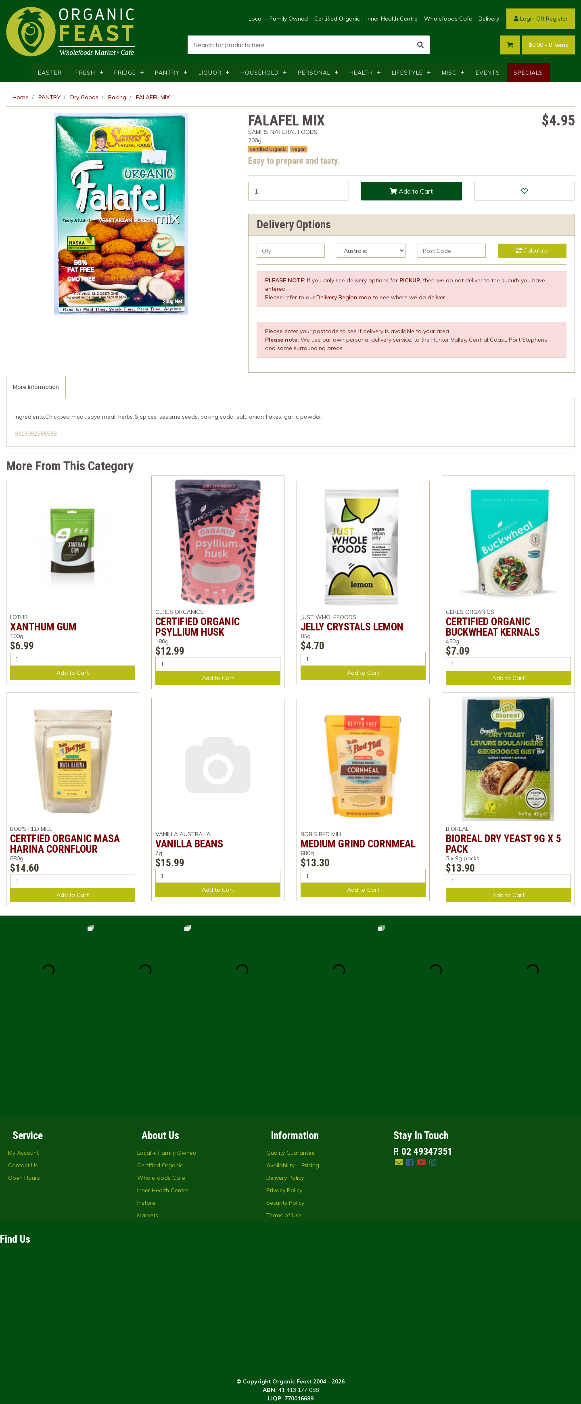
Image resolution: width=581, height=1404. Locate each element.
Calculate (532, 250)
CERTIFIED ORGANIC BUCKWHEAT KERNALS (493, 626)
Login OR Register (541, 18)
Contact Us (23, 1068)
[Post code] (452, 251)
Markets (147, 1118)
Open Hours (24, 1081)
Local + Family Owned (278, 18)
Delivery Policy (285, 1081)
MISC (449, 72)
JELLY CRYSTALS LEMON (352, 627)
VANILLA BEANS (189, 844)
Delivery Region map (343, 297)
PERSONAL (314, 72)
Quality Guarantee (290, 1056)
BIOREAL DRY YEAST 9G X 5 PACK (503, 843)
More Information (36, 386)
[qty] (291, 251)
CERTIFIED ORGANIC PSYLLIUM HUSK (197, 626)
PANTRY (167, 72)
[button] (524, 191)
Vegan (299, 149)
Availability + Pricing (292, 1068)
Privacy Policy (284, 1093)
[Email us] (399, 1065)
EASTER (50, 72)
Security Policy (285, 1106)
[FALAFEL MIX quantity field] (298, 191)
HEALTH (361, 72)
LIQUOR (210, 72)
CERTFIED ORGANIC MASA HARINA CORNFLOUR (65, 843)
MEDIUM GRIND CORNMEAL (358, 844)
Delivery (489, 18)
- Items (548, 45)
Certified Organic (337, 18)
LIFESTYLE (407, 72)
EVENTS (488, 72)
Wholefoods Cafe (448, 18)
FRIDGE (125, 72)
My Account (23, 1056)
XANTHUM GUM (43, 627)
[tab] (36, 387)
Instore (146, 1106)
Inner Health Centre (392, 18)
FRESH (85, 72)
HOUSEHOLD (259, 72)
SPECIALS (528, 72)
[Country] (371, 251)
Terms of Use (284, 1118)
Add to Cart (411, 191)
